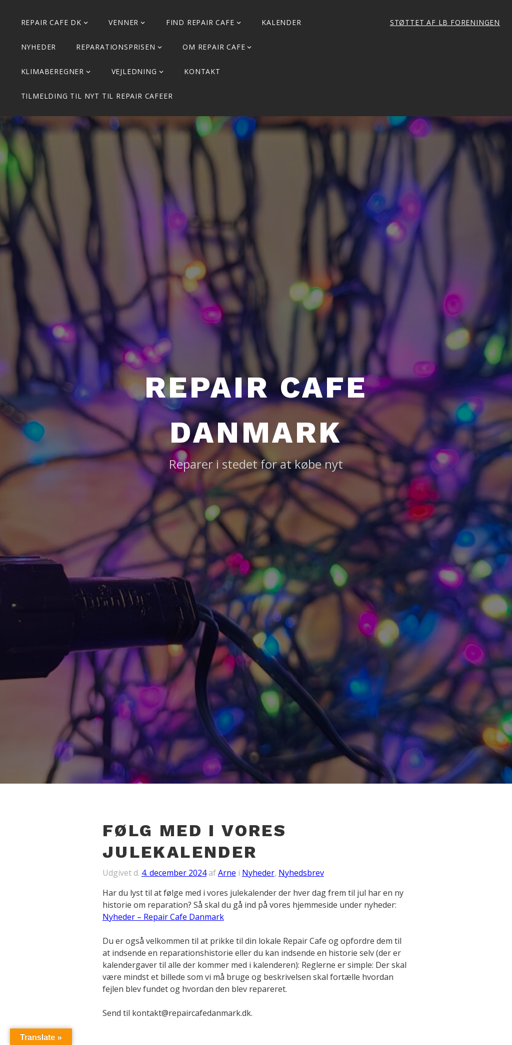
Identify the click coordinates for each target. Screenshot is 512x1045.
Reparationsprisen (116, 47)
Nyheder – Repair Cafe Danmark (163, 916)
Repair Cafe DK (51, 22)
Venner (123, 22)
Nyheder (38, 47)
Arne (227, 872)
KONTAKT (202, 71)
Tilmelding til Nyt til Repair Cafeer (97, 96)
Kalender (281, 22)
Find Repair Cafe (200, 22)
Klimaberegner (52, 71)
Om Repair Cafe (213, 47)
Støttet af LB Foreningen (445, 22)
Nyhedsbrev (301, 872)
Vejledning (134, 71)
